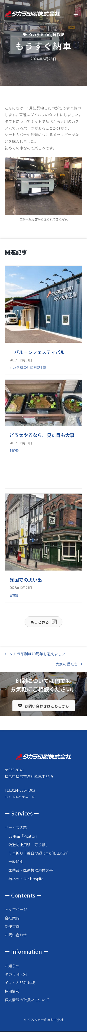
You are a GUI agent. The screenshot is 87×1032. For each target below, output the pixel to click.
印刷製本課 (38, 367)
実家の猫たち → (68, 664)
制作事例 (12, 926)
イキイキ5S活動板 (20, 982)
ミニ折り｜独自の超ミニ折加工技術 (38, 853)
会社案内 (12, 918)
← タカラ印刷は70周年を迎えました (35, 653)
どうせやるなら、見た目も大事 (42, 435)
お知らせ (12, 965)
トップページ (16, 909)
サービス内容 (16, 827)
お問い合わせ (16, 934)
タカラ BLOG (40, 34)
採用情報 (12, 991)
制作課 (58, 34)
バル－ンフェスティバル (37, 352)
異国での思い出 (26, 579)
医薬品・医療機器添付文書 (30, 870)
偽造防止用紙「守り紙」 (28, 844)
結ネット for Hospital (26, 878)
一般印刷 (15, 861)
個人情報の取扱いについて (27, 999)
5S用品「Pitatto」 (23, 836)
